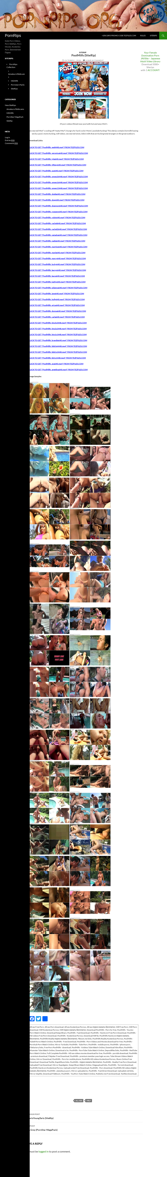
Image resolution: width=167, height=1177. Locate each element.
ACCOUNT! (154, 70)
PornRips (13, 35)
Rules (143, 35)
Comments (11, 143)
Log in (7, 137)
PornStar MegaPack (15, 117)
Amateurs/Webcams (15, 109)
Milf (89, 1100)
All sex (79, 1100)
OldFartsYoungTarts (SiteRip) (83, 1115)
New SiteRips (10, 105)
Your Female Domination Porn (150, 54)
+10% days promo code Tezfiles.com (119, 35)
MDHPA (14, 81)
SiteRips (153, 35)
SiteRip (82, 52)
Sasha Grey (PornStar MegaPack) (83, 1127)
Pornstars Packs (17, 85)
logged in (43, 1151)
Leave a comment (95, 60)
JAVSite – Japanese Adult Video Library (150, 60)
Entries (10, 140)
